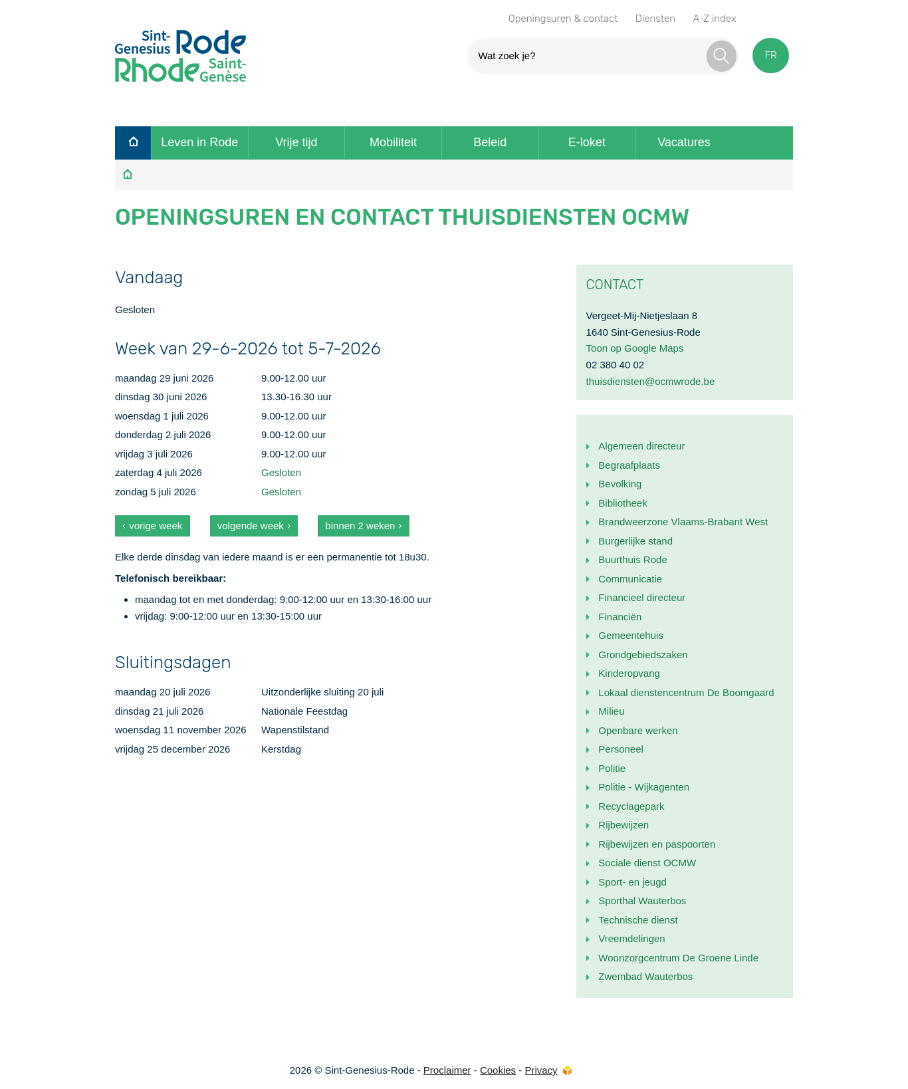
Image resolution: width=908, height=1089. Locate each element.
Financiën (619, 616)
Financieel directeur (641, 597)
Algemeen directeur (641, 445)
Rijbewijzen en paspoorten (656, 844)
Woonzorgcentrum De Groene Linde (678, 957)
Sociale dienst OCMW (647, 862)
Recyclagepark (631, 806)
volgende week (250, 525)
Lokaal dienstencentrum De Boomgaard (686, 692)
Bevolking (619, 483)
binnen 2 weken (360, 525)
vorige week (155, 525)
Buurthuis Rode (632, 559)
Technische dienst (637, 919)
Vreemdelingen (631, 938)
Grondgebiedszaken (642, 654)
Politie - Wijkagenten (643, 786)
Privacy (540, 1070)
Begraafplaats (629, 465)
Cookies (498, 1070)
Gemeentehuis (630, 635)
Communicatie (630, 578)
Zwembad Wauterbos (645, 976)
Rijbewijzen (623, 824)
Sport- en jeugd (632, 882)
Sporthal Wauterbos (642, 900)
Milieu (611, 711)
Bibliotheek (622, 503)
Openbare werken (637, 730)
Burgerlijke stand (635, 540)
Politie (611, 768)
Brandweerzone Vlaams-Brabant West (683, 521)
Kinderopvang (629, 673)
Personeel (620, 749)
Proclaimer (447, 1070)
